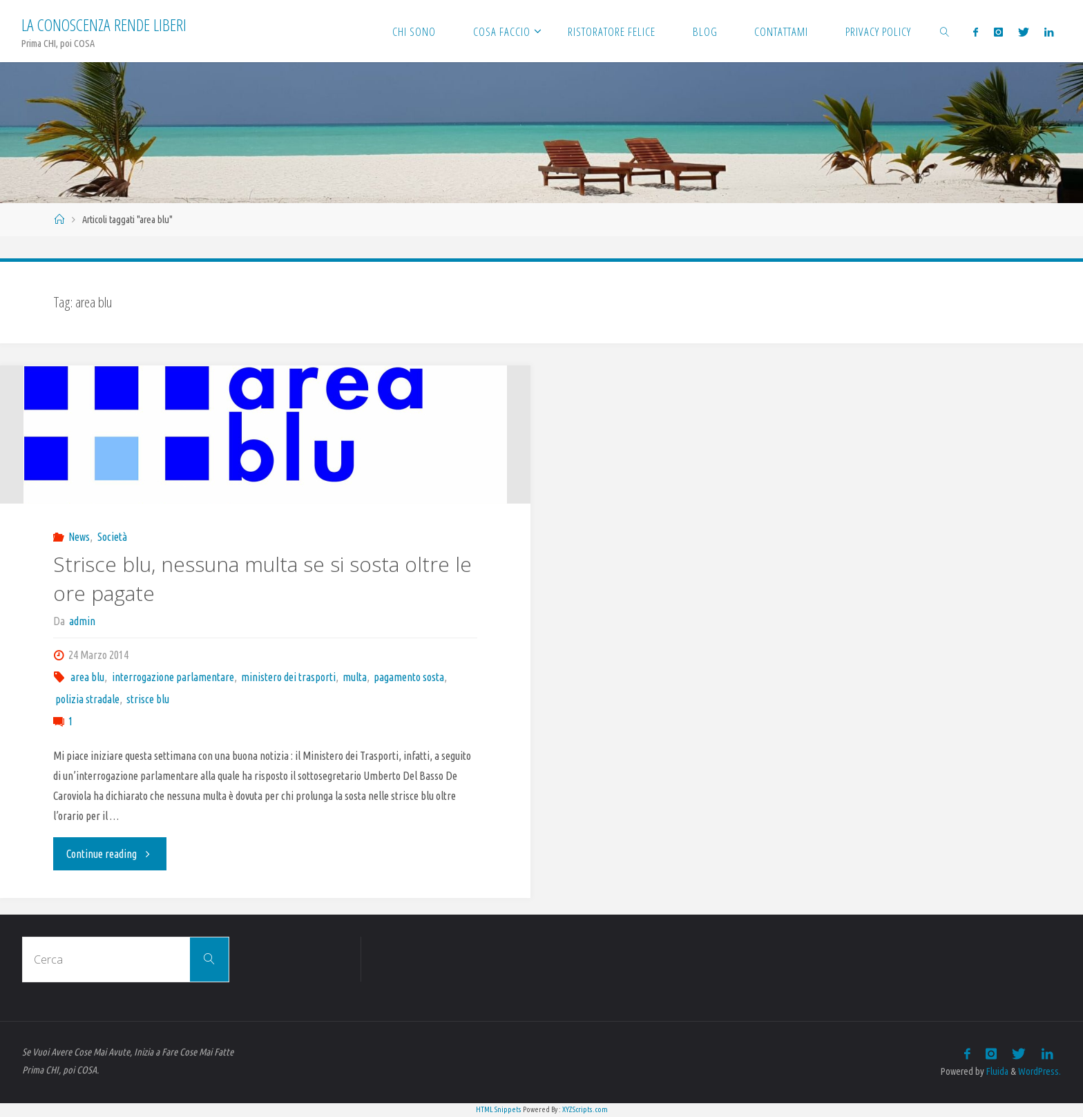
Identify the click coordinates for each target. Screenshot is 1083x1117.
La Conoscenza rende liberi (103, 24)
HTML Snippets (498, 1109)
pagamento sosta (409, 677)
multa (355, 677)
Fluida (996, 1071)
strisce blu (147, 699)
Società (112, 537)
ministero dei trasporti (288, 677)
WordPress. (1039, 1071)
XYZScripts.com (585, 1109)
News (79, 537)
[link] (945, 31)
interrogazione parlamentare (173, 677)
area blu (87, 677)
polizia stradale (87, 699)
